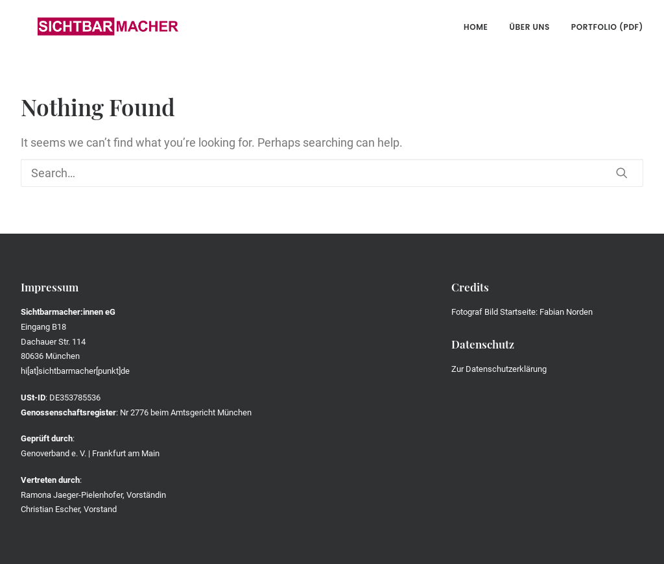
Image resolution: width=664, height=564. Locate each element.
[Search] (332, 173)
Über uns (530, 26)
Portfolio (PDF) (607, 26)
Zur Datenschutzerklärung (499, 369)
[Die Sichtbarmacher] (91, 27)
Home (476, 26)
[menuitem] (480, 27)
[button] (621, 172)
